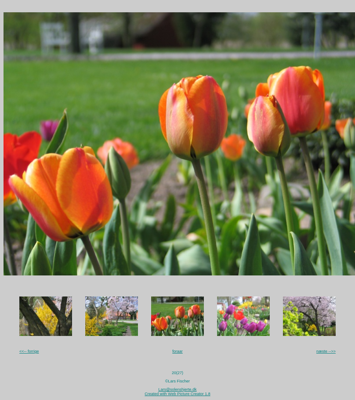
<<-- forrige (29, 351)
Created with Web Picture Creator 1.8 (177, 394)
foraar (177, 351)
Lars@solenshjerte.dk (177, 389)
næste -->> (326, 351)
